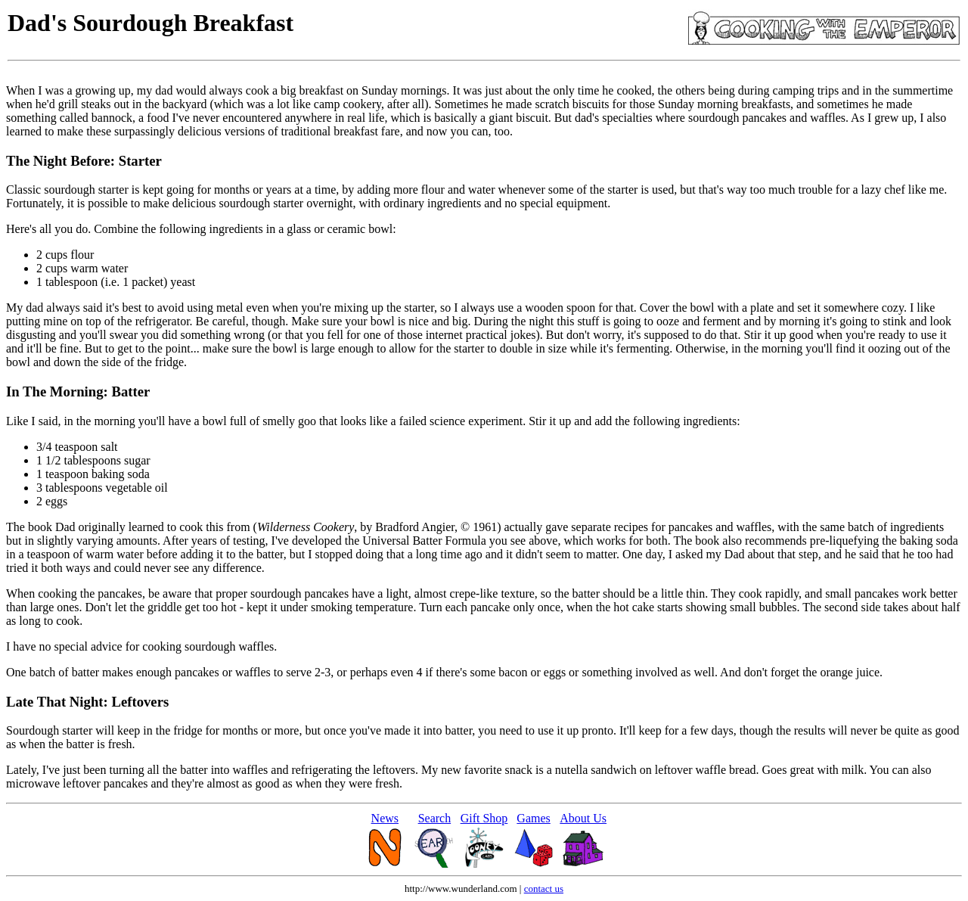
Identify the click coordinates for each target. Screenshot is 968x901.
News (385, 818)
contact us (543, 888)
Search (434, 818)
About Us (583, 818)
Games (533, 818)
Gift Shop (484, 818)
